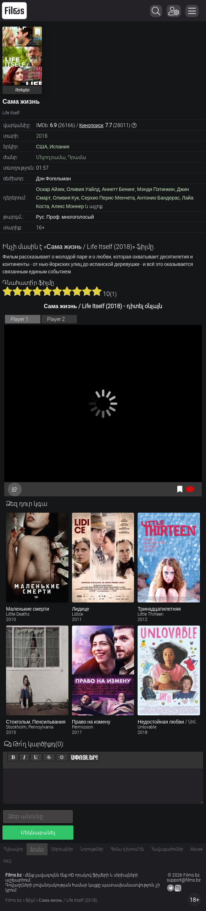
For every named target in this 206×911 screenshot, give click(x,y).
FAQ (7, 861)
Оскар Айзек (50, 189)
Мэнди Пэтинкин (155, 189)
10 (97, 291)
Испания (59, 146)
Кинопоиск (91, 125)
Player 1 (19, 319)
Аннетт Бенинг (118, 189)
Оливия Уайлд (83, 189)
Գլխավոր (13, 849)
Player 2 (56, 319)
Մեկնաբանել (38, 832)
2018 (42, 136)
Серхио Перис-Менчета (108, 198)
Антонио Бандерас (158, 198)
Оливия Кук (66, 198)
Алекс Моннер (67, 206)
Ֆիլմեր (37, 849)
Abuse (196, 849)
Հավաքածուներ (167, 849)
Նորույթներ (91, 849)
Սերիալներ (62, 849)
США (42, 146)
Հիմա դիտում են (127, 849)
